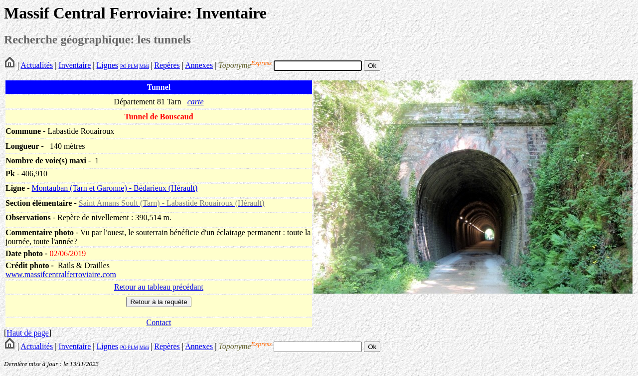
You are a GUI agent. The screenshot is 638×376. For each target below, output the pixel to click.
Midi (144, 66)
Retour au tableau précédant (158, 287)
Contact (159, 322)
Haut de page (27, 333)
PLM (132, 66)
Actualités (36, 65)
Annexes (199, 65)
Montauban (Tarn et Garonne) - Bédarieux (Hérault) (114, 188)
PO (123, 66)
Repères (167, 65)
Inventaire (74, 65)
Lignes (107, 65)
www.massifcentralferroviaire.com (60, 274)
